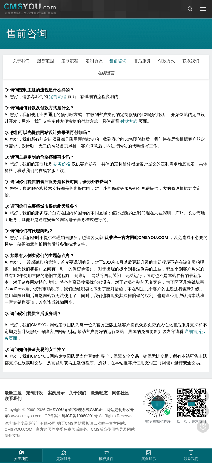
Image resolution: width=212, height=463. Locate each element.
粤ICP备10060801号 (80, 415)
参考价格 (62, 163)
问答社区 (120, 393)
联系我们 (13, 398)
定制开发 (34, 393)
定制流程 (58, 96)
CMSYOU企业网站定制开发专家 (30, 9)
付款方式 (129, 121)
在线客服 (203, 396)
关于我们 (77, 393)
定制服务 (63, 459)
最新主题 (13, 393)
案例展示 (56, 393)
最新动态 (99, 393)
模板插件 (106, 459)
